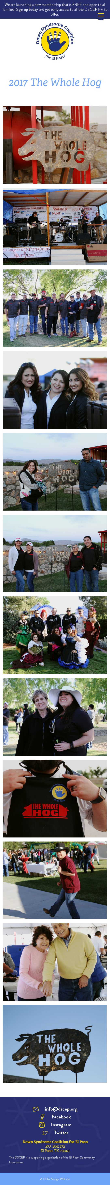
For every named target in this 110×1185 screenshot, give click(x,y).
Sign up (22, 9)
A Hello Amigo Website (55, 1179)
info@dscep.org (61, 1109)
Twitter (61, 1132)
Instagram (61, 1124)
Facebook (61, 1116)
